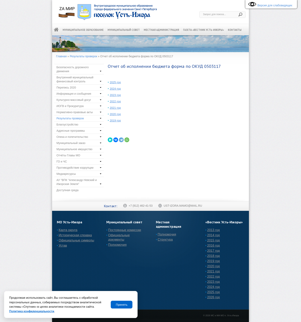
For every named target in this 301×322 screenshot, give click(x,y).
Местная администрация (161, 30)
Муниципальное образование (83, 30)
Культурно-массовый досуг (78, 99)
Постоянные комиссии (124, 230)
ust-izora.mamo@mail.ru (180, 206)
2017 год (213, 250)
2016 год (213, 245)
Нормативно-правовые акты (78, 112)
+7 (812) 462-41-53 (137, 206)
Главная (61, 56)
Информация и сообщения (78, 93)
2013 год (213, 230)
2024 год (115, 88)
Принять (121, 304)
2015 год (213, 240)
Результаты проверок (83, 56)
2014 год (213, 235)
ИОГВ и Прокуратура (78, 106)
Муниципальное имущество (78, 149)
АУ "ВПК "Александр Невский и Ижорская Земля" (78, 182)
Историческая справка (75, 235)
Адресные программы (78, 130)
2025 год (115, 82)
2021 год (115, 107)
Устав (63, 245)
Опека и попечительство (78, 136)
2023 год (115, 95)
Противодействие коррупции (78, 167)
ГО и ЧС (78, 161)
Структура (165, 239)
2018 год (213, 256)
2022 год (115, 101)
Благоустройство (78, 124)
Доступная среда (67, 190)
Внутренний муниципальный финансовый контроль (78, 79)
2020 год (115, 114)
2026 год (213, 297)
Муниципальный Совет (124, 30)
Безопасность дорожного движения (78, 69)
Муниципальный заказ (78, 143)
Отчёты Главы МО (78, 155)
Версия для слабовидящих (269, 4)
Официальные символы (76, 240)
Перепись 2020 (78, 87)
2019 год (115, 120)
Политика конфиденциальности (31, 311)
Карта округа (68, 230)
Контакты (235, 30)
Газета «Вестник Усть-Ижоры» (203, 30)
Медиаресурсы (78, 173)
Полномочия (117, 244)
